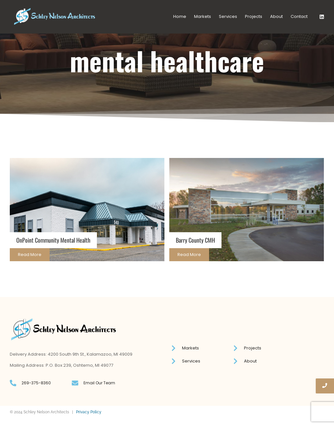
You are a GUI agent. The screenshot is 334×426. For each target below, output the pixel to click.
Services (228, 16)
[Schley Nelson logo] (54, 16)
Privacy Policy (88, 412)
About (276, 16)
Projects (253, 16)
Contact (299, 16)
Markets (202, 16)
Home (179, 16)
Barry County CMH (195, 240)
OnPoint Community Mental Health (53, 240)
